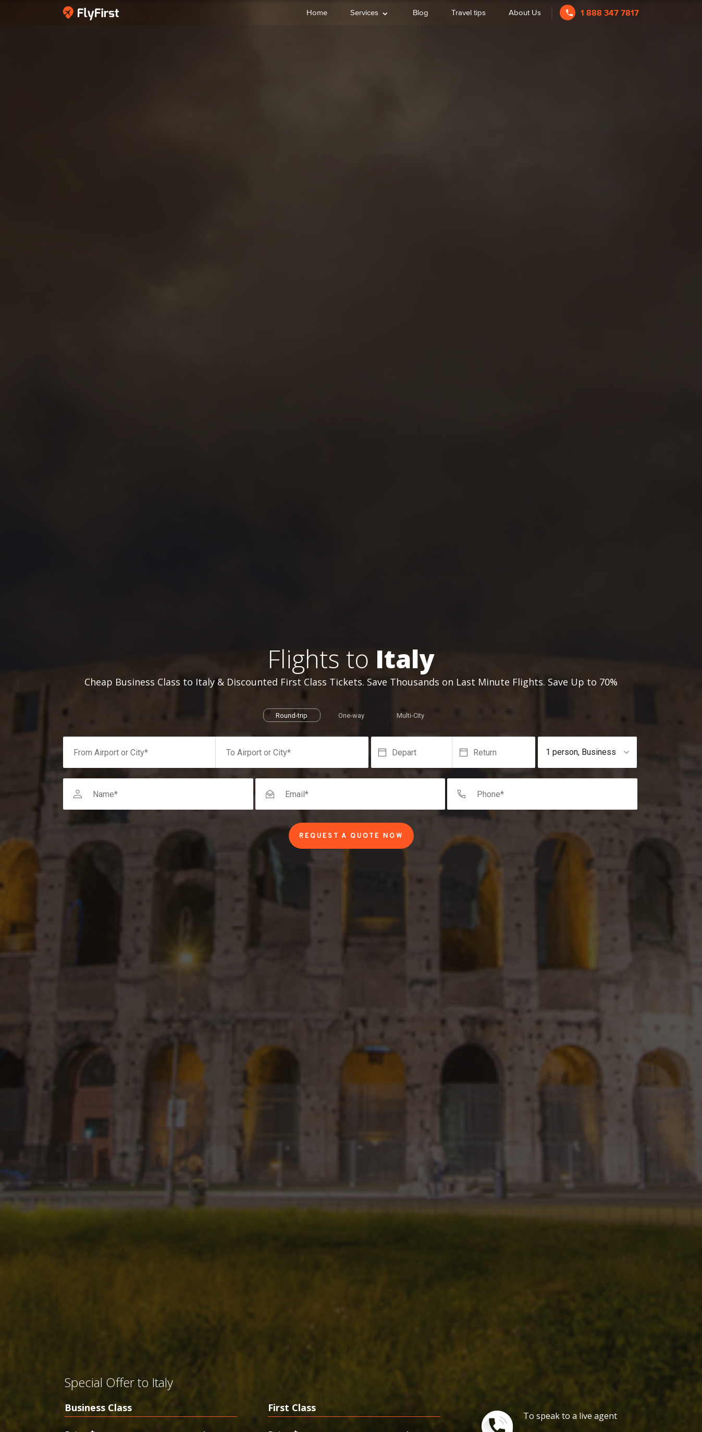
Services (370, 11)
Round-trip (291, 715)
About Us (525, 12)
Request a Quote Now (351, 836)
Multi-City (410, 715)
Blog (420, 12)
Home (316, 12)
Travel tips (468, 12)
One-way (351, 715)
